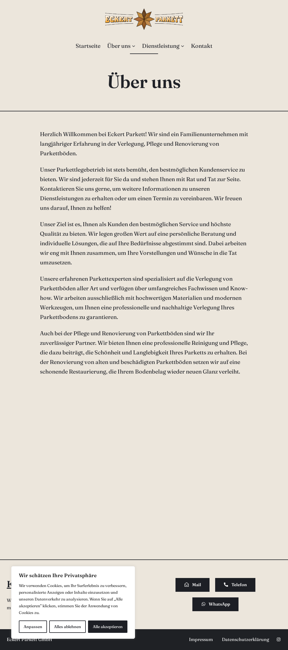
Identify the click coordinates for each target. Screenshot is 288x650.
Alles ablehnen (67, 626)
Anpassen (33, 626)
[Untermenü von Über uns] (133, 46)
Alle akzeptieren (108, 626)
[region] (73, 602)
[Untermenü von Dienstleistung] (182, 46)
